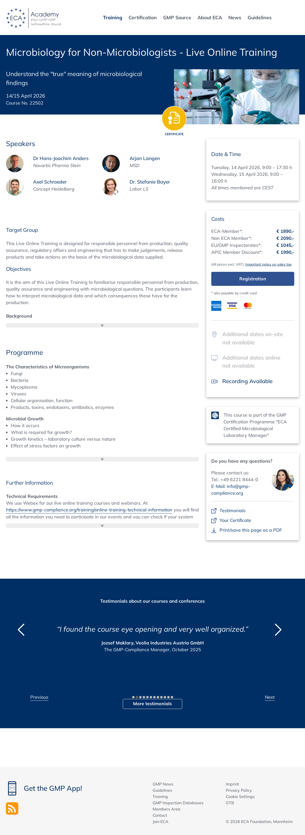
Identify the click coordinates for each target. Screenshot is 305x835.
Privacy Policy (239, 790)
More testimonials (152, 703)
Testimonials (233, 510)
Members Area (166, 808)
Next (270, 697)
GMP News (163, 783)
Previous (39, 697)
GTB (230, 802)
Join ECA (160, 821)
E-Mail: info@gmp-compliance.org (230, 489)
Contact (160, 815)
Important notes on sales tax (268, 264)
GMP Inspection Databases (178, 802)
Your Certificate (235, 520)
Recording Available (247, 381)
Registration (252, 279)
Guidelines (162, 790)
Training (160, 796)
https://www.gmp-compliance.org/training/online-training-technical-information (89, 510)
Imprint (232, 783)
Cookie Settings (240, 796)
